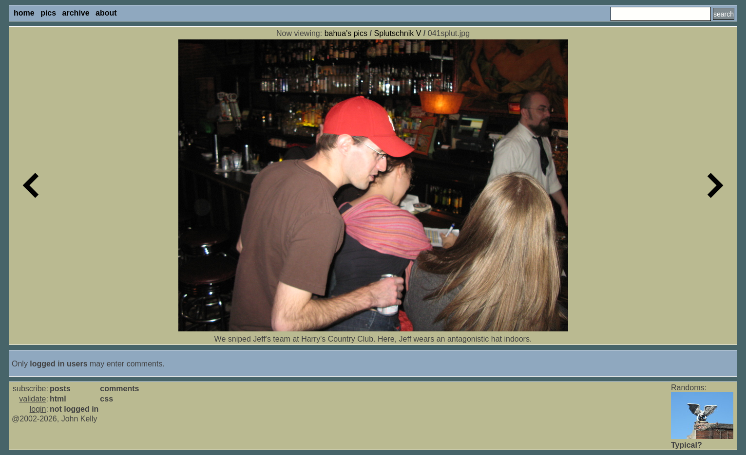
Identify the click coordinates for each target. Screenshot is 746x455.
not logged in (74, 409)
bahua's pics (346, 33)
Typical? (686, 445)
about (106, 13)
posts (60, 388)
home (24, 13)
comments (119, 388)
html (58, 399)
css (106, 399)
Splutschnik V (397, 33)
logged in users (58, 364)
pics (48, 13)
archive (76, 13)
